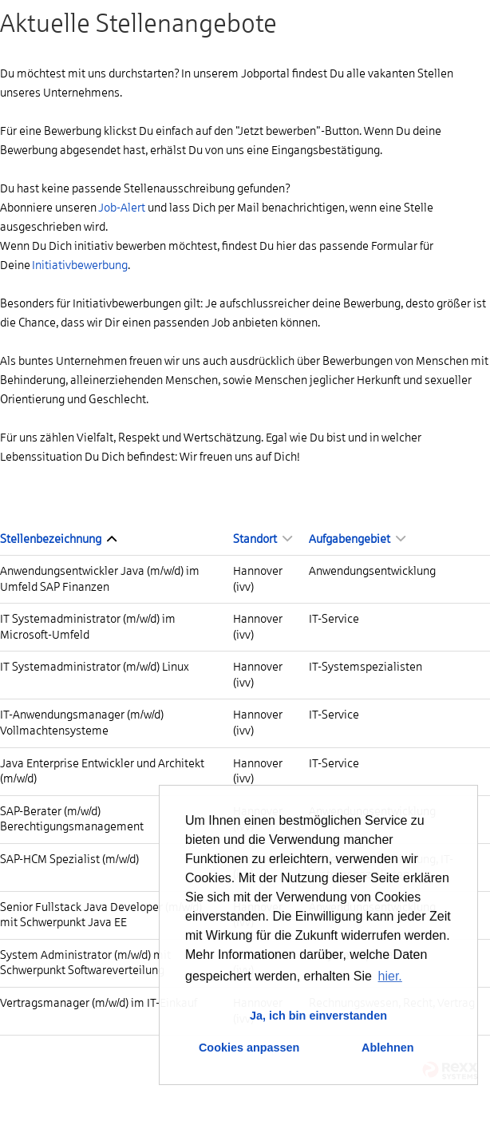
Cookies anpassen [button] (249, 1047)
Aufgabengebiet (357, 539)
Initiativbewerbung (80, 265)
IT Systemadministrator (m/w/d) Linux (94, 666)
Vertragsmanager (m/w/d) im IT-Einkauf (98, 1002)
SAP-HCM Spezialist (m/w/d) (69, 859)
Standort (262, 539)
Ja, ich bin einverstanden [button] (318, 1015)
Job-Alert (121, 207)
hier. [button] (390, 976)
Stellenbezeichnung (58, 539)
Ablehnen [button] (388, 1047)
